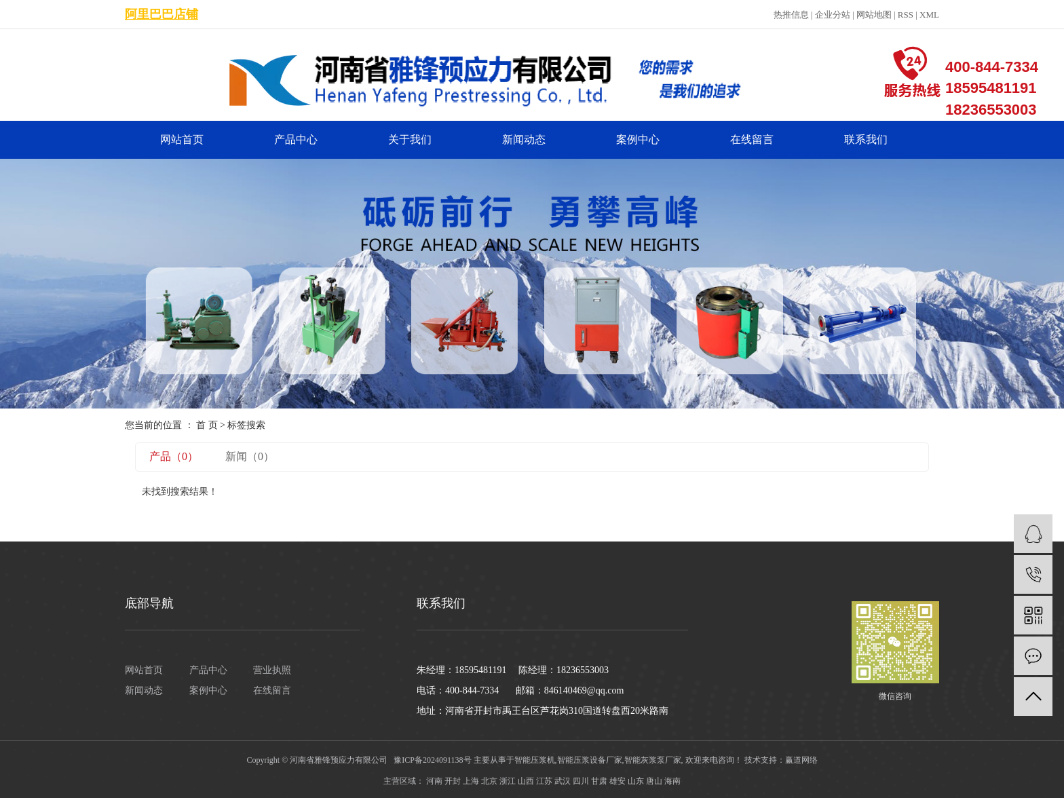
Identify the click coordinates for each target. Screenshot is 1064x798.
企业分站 (832, 15)
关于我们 (410, 139)
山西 (526, 781)
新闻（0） (249, 456)
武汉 (562, 781)
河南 (434, 781)
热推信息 (791, 15)
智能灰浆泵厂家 (652, 760)
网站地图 (874, 15)
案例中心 (638, 139)
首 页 (207, 425)
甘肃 (599, 781)
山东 (636, 781)
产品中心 (296, 139)
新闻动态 (524, 139)
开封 (452, 781)
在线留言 (752, 139)
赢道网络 (801, 760)
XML (929, 15)
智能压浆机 (534, 760)
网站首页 (182, 139)
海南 (672, 781)
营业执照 (272, 670)
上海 (471, 781)
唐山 (654, 781)
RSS (905, 15)
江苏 (544, 781)
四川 (581, 781)
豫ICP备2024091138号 (432, 760)
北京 (489, 781)
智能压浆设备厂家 (589, 760)
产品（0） (173, 456)
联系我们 (866, 139)
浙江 (507, 781)
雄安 (617, 781)
